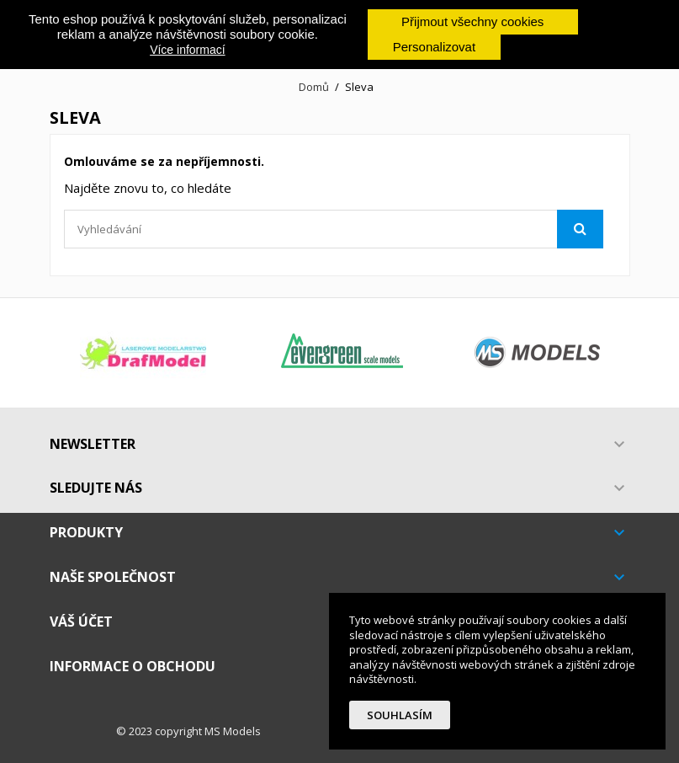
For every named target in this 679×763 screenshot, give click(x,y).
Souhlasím (399, 715)
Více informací (187, 49)
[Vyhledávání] (333, 229)
